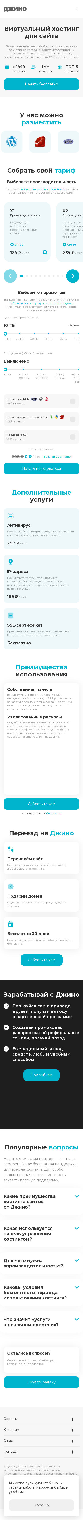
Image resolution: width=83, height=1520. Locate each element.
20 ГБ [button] (20, 338)
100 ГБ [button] (77, 340)
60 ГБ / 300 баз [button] (59, 376)
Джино (15, 9)
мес (37, 456)
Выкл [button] (7, 374)
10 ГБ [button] (7, 338)
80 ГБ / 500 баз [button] (75, 378)
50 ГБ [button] (48, 338)
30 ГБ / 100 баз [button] (23, 376)
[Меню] (75, 8)
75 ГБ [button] (63, 338)
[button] (41, 401)
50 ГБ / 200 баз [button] (41, 376)
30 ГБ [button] (34, 338)
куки (38, 1483)
